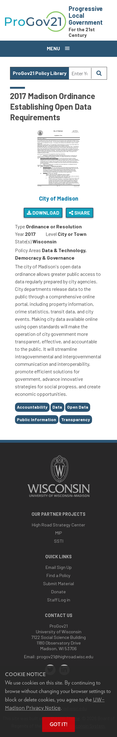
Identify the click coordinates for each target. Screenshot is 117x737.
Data (57, 407)
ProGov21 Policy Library (39, 73)
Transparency (75, 419)
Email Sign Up (59, 567)
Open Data (77, 407)
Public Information (36, 419)
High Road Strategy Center (58, 524)
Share (79, 213)
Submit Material (58, 583)
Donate (58, 591)
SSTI (58, 541)
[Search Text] (80, 73)
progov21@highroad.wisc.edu (65, 656)
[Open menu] (58, 49)
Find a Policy (58, 575)
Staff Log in (58, 599)
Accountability (32, 407)
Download (43, 213)
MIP (58, 532)
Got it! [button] (58, 724)
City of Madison (58, 198)
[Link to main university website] (58, 497)
